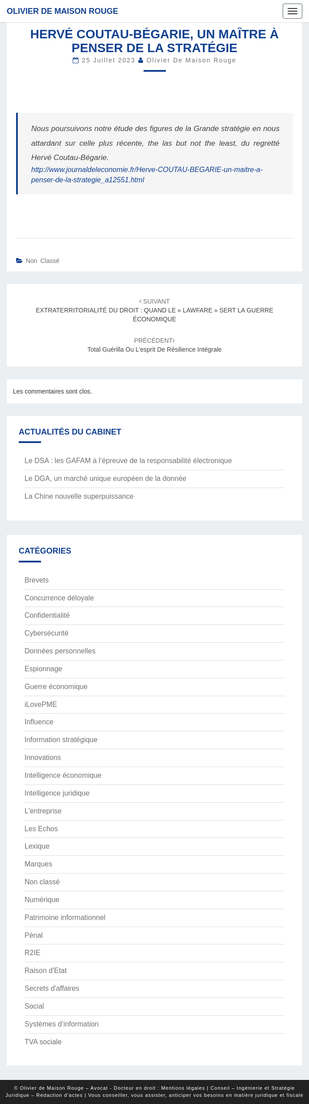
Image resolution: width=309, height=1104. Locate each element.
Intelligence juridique (57, 793)
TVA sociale (43, 1042)
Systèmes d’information (62, 1024)
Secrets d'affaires (52, 988)
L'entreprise (43, 811)
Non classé (42, 260)
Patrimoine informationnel (65, 917)
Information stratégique (61, 739)
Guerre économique (56, 686)
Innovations (43, 757)
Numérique (42, 899)
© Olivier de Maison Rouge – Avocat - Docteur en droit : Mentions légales (109, 1088)
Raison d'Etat (46, 970)
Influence (39, 722)
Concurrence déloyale (59, 598)
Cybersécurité (47, 633)
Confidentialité (47, 615)
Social (34, 1006)
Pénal (34, 935)
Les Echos (41, 829)
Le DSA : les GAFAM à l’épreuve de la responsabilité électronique (128, 460)
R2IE (33, 952)
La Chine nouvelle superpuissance (79, 496)
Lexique (37, 846)
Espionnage (43, 669)
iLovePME (41, 704)
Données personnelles (60, 651)
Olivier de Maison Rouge (62, 11)
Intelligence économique (63, 775)
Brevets (37, 580)
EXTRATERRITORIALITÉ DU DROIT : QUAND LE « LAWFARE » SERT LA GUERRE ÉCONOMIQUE (154, 310)
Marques (38, 864)
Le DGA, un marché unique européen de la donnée (105, 478)
